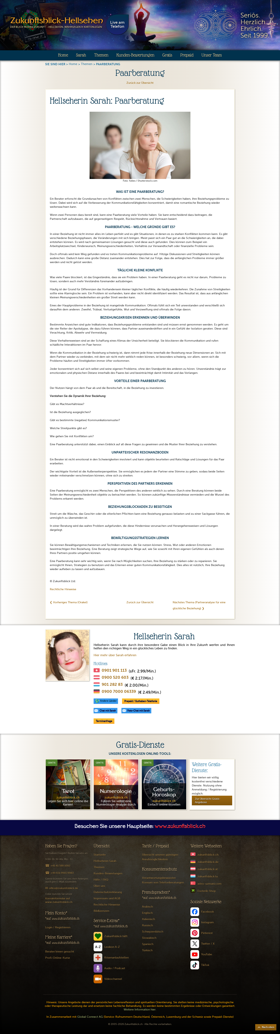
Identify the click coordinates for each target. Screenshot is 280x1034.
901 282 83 (112, 684)
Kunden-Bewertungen (135, 55)
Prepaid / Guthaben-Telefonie (140, 701)
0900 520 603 (115, 677)
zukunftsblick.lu (207, 876)
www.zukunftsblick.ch (180, 826)
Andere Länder (108, 700)
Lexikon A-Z (112, 946)
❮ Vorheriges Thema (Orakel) (69, 602)
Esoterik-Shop (206, 890)
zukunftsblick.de (207, 862)
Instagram (207, 922)
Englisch (147, 912)
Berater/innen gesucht (59, 951)
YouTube (206, 954)
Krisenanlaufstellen (116, 957)
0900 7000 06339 (119, 691)
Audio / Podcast (114, 968)
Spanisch (147, 944)
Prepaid (186, 55)
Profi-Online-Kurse (57, 957)
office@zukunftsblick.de (63, 888)
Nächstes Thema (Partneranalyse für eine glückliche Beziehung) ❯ (199, 605)
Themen (101, 55)
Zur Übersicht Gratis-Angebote (207, 800)
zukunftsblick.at (207, 869)
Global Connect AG (90, 1016)
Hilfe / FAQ (101, 879)
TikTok (205, 965)
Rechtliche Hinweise (63, 589)
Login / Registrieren (57, 927)
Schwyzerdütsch (152, 931)
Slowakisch (149, 937)
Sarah (81, 55)
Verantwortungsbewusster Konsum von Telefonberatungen (163, 880)
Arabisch (147, 906)
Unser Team (212, 55)
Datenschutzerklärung (108, 892)
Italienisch (148, 919)
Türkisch (147, 950)
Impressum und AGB (107, 898)
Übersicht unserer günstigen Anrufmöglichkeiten (160, 857)
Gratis (167, 55)
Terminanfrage (104, 721)
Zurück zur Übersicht (140, 82)
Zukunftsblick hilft (115, 936)
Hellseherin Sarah (105, 861)
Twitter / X (208, 943)
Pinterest (207, 933)
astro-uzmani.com (209, 883)
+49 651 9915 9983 (62, 872)
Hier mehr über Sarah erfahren (115, 655)
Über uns (99, 885)
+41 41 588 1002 (60, 865)
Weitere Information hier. (140, 1009)
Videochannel (113, 978)
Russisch (147, 925)
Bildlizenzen (101, 910)
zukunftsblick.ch (207, 854)
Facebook (207, 911)
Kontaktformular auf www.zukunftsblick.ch (58, 900)
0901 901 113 (114, 670)
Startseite (100, 854)
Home (63, 55)
